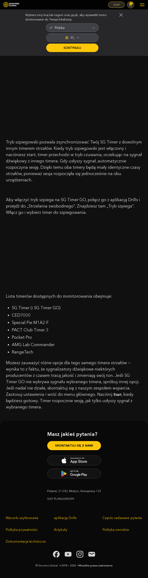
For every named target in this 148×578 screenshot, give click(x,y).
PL (72, 38)
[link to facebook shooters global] (56, 554)
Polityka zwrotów (115, 529)
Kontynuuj (72, 48)
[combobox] (72, 28)
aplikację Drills (65, 518)
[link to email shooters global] (91, 554)
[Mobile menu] (142, 4)
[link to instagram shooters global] (80, 554)
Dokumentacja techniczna (26, 541)
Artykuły (60, 529)
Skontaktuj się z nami (74, 445)
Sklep (116, 4)
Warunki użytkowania (22, 518)
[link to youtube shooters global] (68, 554)
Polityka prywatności (22, 529)
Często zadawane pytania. (122, 518)
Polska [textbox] (60, 27)
